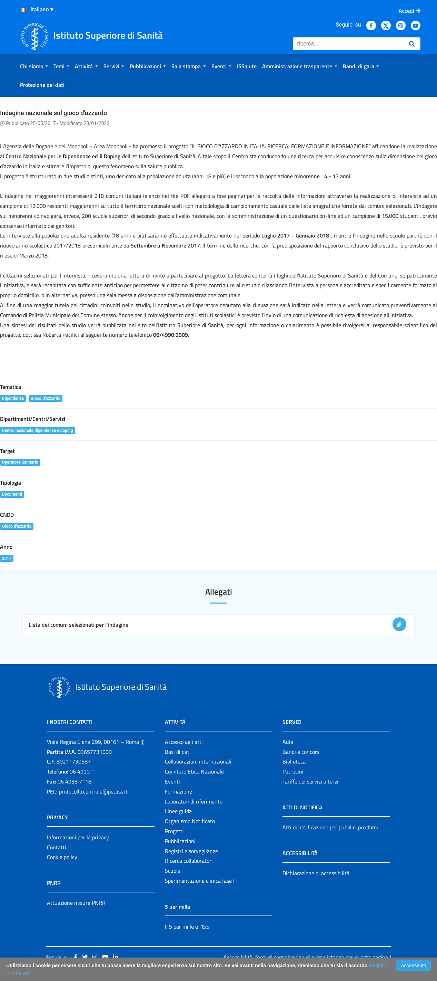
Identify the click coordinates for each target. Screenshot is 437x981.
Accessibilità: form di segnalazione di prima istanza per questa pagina (306, 957)
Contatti (56, 847)
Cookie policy (62, 857)
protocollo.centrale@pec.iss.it (93, 791)
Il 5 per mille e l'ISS (187, 926)
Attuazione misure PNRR (76, 903)
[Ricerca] (348, 43)
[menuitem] (34, 66)
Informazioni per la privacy (78, 837)
